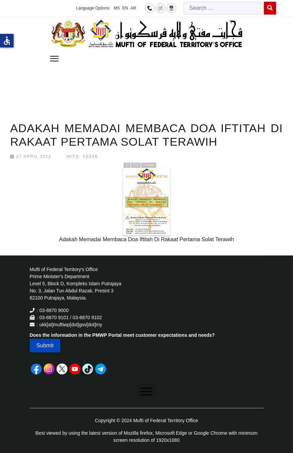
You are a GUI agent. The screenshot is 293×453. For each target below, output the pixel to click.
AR (133, 8)
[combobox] (224, 8)
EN (125, 8)
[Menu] (54, 58)
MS (117, 8)
